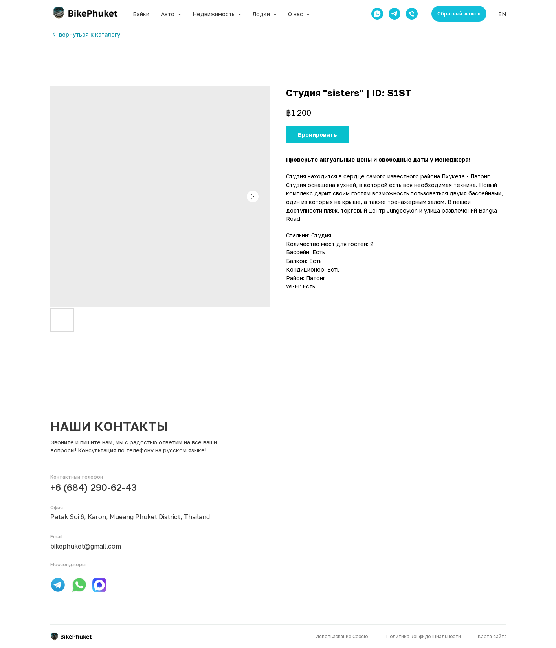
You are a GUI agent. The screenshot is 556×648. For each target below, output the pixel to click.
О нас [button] (296, 14)
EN (502, 14)
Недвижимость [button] (214, 14)
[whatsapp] (377, 14)
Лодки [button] (262, 14)
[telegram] (394, 14)
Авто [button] (168, 14)
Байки (141, 14)
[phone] (412, 14)
